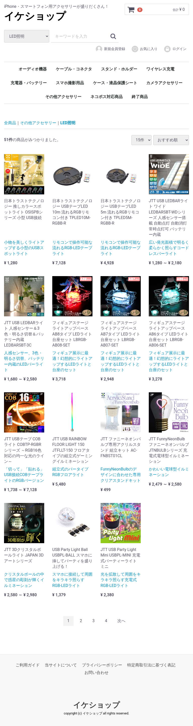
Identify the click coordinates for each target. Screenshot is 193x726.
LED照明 (67, 122)
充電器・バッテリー (29, 82)
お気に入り (144, 49)
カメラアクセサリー (164, 82)
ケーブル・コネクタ (74, 69)
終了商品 (140, 96)
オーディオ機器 (33, 69)
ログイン (175, 49)
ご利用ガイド (28, 664)
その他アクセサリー (63, 96)
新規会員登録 (110, 49)
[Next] (121, 621)
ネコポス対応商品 (106, 96)
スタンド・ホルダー (119, 69)
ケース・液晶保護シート (115, 82)
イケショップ (35, 16)
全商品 (10, 122)
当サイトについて (61, 664)
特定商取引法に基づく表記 (151, 664)
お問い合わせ (96, 672)
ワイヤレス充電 (160, 69)
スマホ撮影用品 (70, 82)
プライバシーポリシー (102, 664)
